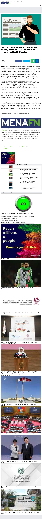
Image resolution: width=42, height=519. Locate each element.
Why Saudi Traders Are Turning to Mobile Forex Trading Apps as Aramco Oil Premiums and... (17, 216)
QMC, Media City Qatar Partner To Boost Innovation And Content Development (19, 342)
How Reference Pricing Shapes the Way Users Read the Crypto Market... (14, 222)
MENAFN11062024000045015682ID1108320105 (15, 113)
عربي (18, 1)
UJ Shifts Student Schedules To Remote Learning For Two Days (20, 513)
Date (3, 60)
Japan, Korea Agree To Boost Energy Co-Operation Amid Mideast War (19, 462)
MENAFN (4, 66)
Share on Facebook (19, 60)
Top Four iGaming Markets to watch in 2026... (9, 218)
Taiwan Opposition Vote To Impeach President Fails (17, 434)
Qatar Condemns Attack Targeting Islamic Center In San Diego (19, 405)
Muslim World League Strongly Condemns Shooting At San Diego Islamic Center (20, 487)
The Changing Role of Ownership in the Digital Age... (10, 220)
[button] (21, 1)
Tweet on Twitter (26, 60)
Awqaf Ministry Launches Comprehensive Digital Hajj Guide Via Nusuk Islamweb (20, 313)
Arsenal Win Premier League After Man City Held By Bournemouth (18, 288)
